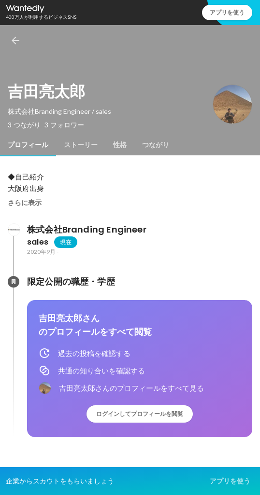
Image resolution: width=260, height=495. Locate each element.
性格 (120, 145)
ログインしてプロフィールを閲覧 (139, 414)
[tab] (28, 144)
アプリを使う (227, 12)
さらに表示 (25, 202)
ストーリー (81, 145)
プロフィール (28, 145)
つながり (155, 145)
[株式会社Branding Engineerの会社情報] (13, 229)
